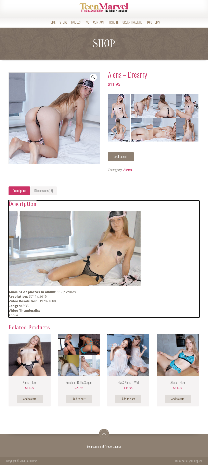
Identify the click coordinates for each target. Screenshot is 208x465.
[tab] (19, 190)
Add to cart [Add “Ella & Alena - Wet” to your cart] (128, 398)
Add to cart (120, 156)
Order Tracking (132, 22)
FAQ (87, 22)
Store (63, 22)
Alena (127, 170)
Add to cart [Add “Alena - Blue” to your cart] (177, 398)
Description (19, 190)
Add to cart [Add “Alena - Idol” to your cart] (29, 398)
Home (52, 22)
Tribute (113, 22)
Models (76, 22)
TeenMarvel (32, 461)
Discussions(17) (43, 190)
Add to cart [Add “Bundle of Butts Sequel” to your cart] (79, 398)
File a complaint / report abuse (104, 446)
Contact (98, 22)
